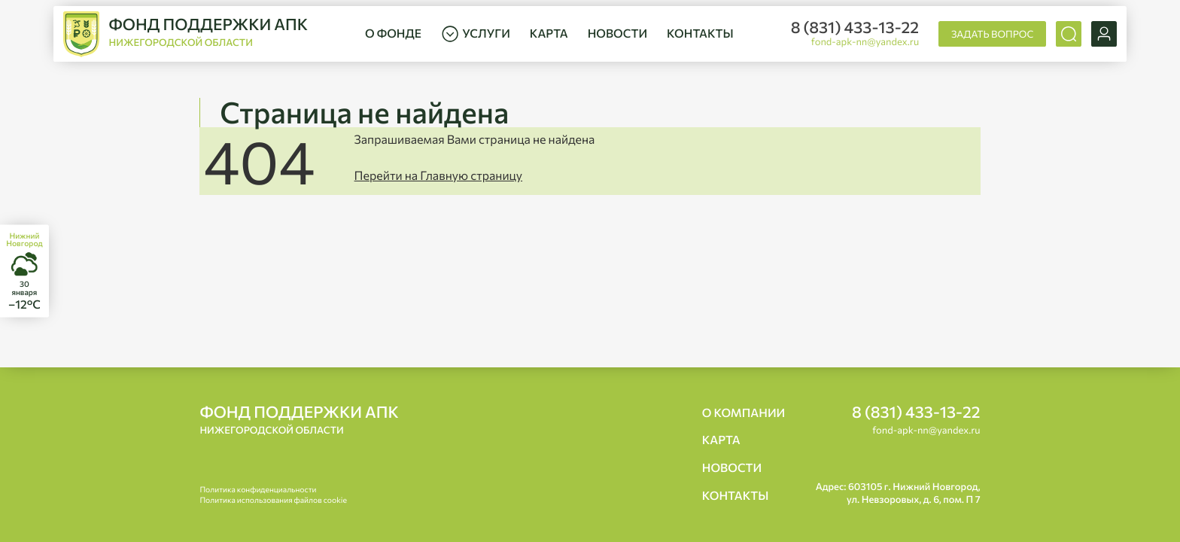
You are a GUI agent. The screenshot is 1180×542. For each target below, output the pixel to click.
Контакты (700, 33)
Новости (618, 33)
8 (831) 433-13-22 (855, 27)
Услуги (475, 33)
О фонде (393, 33)
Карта (549, 33)
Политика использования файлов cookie (273, 500)
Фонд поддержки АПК (299, 420)
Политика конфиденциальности (257, 490)
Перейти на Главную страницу (438, 176)
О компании (744, 413)
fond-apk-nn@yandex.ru (865, 41)
